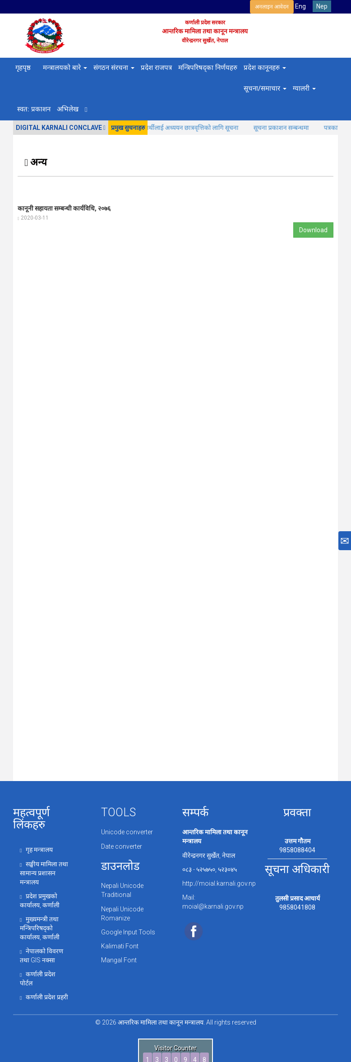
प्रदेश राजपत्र (156, 68)
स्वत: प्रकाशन (34, 109)
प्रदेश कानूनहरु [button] (265, 68)
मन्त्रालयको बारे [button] (65, 68)
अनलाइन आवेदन (272, 7)
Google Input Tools (128, 932)
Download (313, 230)
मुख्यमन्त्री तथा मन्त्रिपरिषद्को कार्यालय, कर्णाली (40, 928)
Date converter (121, 846)
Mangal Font (119, 960)
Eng (300, 6)
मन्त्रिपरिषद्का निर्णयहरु (207, 68)
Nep (322, 6)
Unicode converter (127, 832)
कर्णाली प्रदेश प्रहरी (44, 997)
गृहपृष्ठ (23, 68)
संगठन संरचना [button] (113, 68)
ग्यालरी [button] (304, 88)
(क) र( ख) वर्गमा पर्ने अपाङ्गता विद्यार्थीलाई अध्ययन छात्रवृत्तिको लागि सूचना (161, 127)
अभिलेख (68, 109)
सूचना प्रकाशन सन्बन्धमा (288, 127)
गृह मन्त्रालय (36, 849)
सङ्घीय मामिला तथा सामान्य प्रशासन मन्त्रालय (44, 873)
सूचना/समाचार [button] (265, 88)
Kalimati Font (120, 946)
